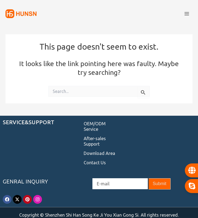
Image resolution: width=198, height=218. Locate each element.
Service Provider (18, 212)
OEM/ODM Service (95, 126)
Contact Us (95, 162)
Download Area (99, 153)
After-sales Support (95, 141)
